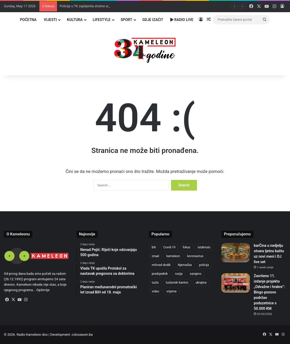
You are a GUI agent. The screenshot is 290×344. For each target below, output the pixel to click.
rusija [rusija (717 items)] (178, 274)
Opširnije (42, 290)
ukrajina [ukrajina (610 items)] (201, 282)
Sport (126, 20)
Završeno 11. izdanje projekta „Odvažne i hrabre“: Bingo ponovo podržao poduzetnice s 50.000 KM (269, 292)
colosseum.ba (82, 334)
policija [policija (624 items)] (204, 265)
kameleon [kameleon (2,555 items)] (173, 256)
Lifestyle (102, 20)
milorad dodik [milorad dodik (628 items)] (161, 265)
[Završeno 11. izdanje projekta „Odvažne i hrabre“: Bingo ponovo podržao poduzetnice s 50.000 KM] (235, 283)
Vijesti (50, 20)
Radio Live (181, 20)
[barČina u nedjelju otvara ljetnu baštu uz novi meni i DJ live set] (235, 252)
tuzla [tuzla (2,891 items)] (155, 282)
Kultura (74, 20)
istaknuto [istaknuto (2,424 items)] (204, 247)
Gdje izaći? (152, 20)
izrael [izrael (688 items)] (155, 256)
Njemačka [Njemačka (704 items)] (185, 265)
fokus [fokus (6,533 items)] (186, 247)
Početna (28, 20)
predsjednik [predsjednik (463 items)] (160, 274)
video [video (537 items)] (155, 291)
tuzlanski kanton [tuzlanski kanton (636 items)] (177, 282)
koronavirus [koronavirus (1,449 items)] (195, 256)
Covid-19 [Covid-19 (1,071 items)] (169, 247)
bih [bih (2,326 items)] (154, 247)
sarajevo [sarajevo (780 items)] (195, 274)
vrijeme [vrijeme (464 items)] (171, 291)
